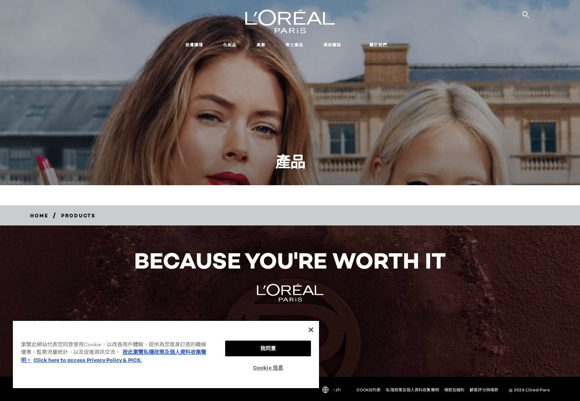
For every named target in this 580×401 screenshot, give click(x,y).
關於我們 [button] (378, 45)
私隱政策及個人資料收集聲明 (412, 389)
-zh (331, 390)
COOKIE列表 (368, 389)
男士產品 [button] (294, 45)
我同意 (268, 348)
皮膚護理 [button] (194, 45)
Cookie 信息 (268, 367)
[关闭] (311, 329)
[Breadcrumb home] (39, 216)
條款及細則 (454, 389)
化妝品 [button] (229, 45)
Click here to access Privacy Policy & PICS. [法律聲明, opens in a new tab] (87, 360)
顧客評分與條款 (484, 389)
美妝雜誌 (332, 45)
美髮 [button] (261, 45)
